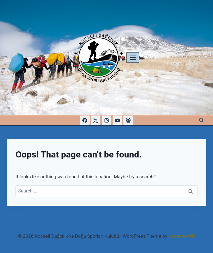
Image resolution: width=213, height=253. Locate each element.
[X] (95, 120)
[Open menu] (132, 57)
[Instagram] (106, 120)
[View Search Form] (201, 120)
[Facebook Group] (128, 120)
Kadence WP (181, 236)
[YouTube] (117, 120)
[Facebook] (85, 120)
